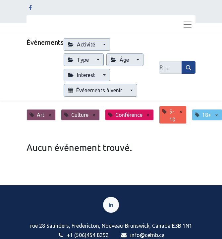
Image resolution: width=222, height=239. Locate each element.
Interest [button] (82, 75)
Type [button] (79, 60)
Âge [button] (120, 60)
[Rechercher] (188, 67)
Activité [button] (82, 44)
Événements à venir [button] (96, 90)
